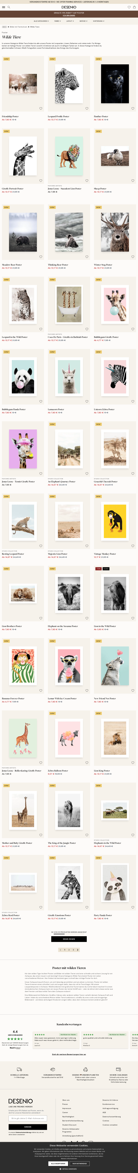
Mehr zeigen (69, 939)
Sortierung (98, 21)
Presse (65, 1104)
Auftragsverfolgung (110, 1108)
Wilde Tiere (34, 27)
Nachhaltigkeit (68, 1117)
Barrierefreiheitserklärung (72, 1121)
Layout (70, 21)
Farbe (57, 21)
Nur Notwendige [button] (80, 1164)
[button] (69, 1169)
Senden (27, 1127)
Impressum (66, 1108)
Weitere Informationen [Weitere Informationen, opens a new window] (69, 1159)
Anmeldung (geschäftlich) (72, 1136)
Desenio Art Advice (110, 1100)
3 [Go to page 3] (73, 950)
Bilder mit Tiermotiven (18, 27)
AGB (104, 1112)
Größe (83, 21)
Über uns (66, 1100)
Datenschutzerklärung (23, 1132)
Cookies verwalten (110, 1125)
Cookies (106, 1121)
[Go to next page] (77, 950)
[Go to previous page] (60, 950)
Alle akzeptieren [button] (58, 1164)
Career (65, 1112)
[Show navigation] (3, 7)
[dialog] (69, 1157)
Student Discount (69, 1125)
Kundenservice (109, 1104)
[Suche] (9, 7)
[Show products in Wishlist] (129, 7)
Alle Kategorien (41, 21)
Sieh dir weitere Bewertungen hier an (69, 1054)
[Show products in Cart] (134, 7)
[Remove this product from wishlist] (41, 108)
